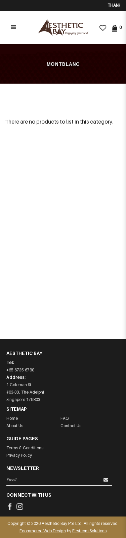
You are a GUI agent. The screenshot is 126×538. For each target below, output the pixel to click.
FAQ (64, 418)
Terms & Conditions (24, 447)
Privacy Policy (19, 455)
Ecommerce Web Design (42, 530)
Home (12, 418)
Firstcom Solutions (89, 530)
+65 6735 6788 (20, 369)
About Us (14, 425)
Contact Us (70, 425)
